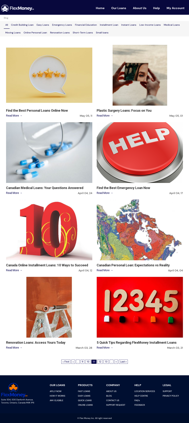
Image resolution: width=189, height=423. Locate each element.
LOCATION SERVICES (145, 391)
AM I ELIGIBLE (56, 400)
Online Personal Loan (35, 32)
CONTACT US (112, 400)
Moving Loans (13, 32)
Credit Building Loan (22, 24)
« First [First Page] (66, 361)
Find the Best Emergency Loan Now (123, 188)
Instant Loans (128, 24)
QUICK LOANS (85, 400)
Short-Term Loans (83, 32)
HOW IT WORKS (57, 395)
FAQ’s (137, 400)
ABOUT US (111, 391)
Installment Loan (109, 24)
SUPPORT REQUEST (115, 405)
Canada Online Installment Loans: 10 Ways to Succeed (47, 265)
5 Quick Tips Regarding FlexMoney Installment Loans (137, 342)
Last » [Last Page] (123, 361)
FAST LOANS (84, 391)
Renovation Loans (60, 32)
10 (88, 361)
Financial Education (86, 24)
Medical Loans (172, 24)
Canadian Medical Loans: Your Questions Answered (44, 188)
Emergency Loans (62, 24)
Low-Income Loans (150, 24)
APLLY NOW (55, 391)
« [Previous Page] (73, 361)
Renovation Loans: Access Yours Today (35, 342)
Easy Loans (43, 24)
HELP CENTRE (141, 395)
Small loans (102, 32)
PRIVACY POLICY (171, 395)
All (6, 24)
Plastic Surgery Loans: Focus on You (124, 110)
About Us (139, 8)
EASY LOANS (84, 395)
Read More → (14, 115)
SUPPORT (167, 391)
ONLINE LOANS (85, 405)
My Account (175, 8)
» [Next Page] (116, 361)
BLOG (109, 395)
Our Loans (118, 8)
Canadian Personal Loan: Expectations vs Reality (133, 265)
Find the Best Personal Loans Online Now (37, 110)
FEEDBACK (140, 405)
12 (100, 361)
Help (156, 8)
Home (100, 8)
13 (106, 361)
